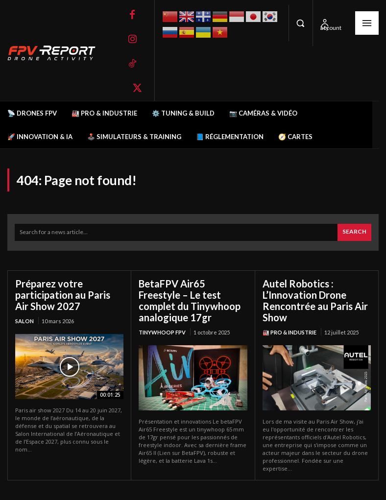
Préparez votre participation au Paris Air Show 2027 (62, 295)
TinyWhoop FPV (162, 332)
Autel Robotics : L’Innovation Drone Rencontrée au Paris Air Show (315, 300)
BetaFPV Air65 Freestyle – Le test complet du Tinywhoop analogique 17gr (190, 300)
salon (24, 321)
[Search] (354, 232)
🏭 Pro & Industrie (289, 332)
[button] (301, 23)
